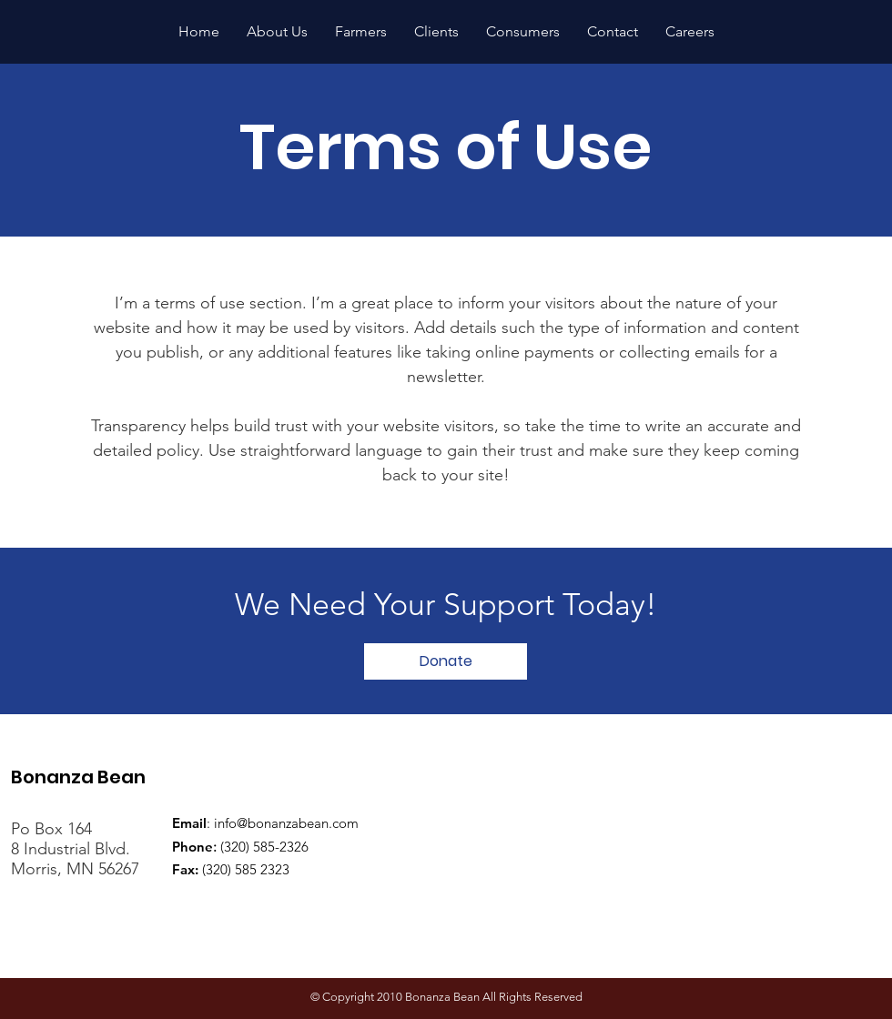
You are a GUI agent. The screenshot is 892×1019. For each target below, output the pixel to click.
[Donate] (445, 661)
